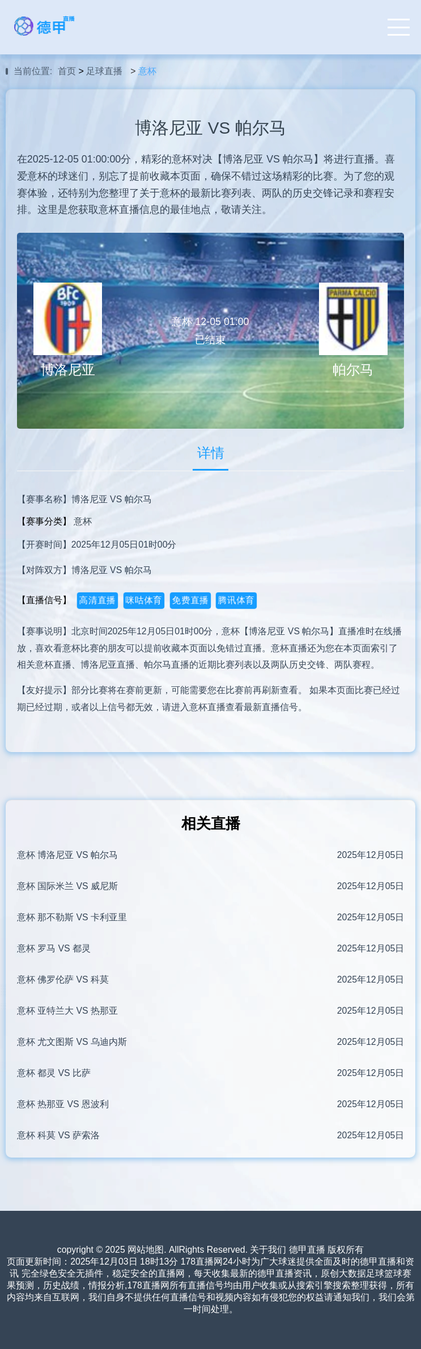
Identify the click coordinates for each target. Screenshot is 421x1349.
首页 (67, 71)
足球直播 (104, 71)
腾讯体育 (237, 600)
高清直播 (97, 600)
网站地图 (145, 1249)
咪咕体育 (144, 600)
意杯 (147, 71)
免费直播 (190, 600)
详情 (210, 452)
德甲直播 (307, 1249)
